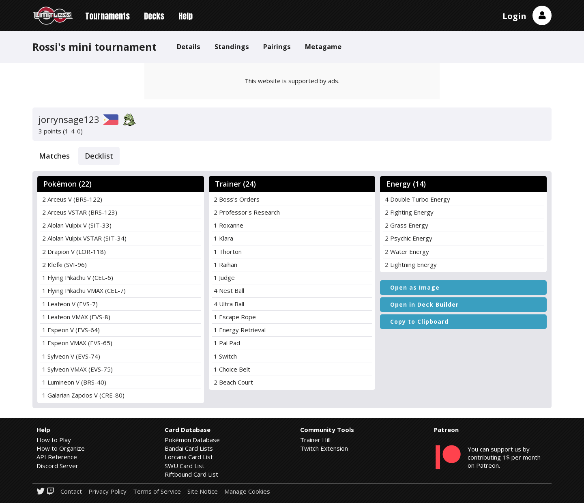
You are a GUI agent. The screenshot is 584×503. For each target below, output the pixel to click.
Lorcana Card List (189, 457)
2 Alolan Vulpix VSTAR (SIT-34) (84, 238)
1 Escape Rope (235, 317)
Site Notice (202, 491)
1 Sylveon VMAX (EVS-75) (77, 369)
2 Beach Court (233, 382)
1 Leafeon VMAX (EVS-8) (76, 317)
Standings (232, 46)
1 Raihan (225, 264)
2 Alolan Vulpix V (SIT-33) (77, 225)
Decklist (99, 156)
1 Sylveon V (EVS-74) (71, 356)
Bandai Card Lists (189, 448)
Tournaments (107, 16)
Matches (54, 156)
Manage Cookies (247, 491)
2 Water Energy (407, 251)
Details (188, 46)
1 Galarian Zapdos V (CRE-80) (83, 395)
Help (185, 16)
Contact (71, 491)
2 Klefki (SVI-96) (64, 264)
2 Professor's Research (247, 212)
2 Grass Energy (406, 225)
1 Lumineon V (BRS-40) (74, 382)
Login (514, 16)
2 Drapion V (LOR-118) (74, 251)
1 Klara (223, 238)
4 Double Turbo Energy (417, 199)
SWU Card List (184, 466)
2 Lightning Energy (411, 264)
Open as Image (415, 287)
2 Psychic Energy (408, 238)
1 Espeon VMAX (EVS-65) (77, 343)
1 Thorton (228, 251)
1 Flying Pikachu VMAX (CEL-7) (84, 290)
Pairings (277, 46)
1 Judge (224, 277)
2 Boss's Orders (237, 199)
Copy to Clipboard (419, 321)
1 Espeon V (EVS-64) (71, 330)
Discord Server (57, 466)
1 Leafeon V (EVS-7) (70, 304)
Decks (154, 16)
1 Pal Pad (227, 343)
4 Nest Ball (229, 290)
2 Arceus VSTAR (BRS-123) (79, 212)
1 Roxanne (228, 225)
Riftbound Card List (191, 474)
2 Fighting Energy (409, 212)
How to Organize (60, 448)
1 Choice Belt (232, 369)
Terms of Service (157, 491)
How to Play (53, 440)
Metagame (323, 46)
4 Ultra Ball (229, 304)
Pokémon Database (192, 440)
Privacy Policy (107, 491)
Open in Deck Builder (424, 304)
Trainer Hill (315, 440)
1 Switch (225, 356)
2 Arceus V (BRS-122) (72, 199)
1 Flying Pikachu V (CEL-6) (77, 277)
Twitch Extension (324, 448)
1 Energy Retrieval (240, 330)
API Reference (56, 457)
